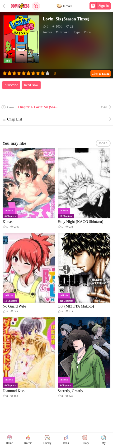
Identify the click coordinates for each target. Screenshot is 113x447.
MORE (103, 143)
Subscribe (11, 85)
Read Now (31, 85)
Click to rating (100, 73)
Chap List (11, 119)
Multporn (62, 32)
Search (36, 6)
